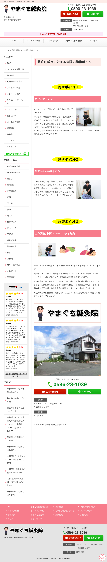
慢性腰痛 (11, 185)
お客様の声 (53, 41)
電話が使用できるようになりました (15, 409)
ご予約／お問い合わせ (73, 42)
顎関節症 (11, 277)
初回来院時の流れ (14, 82)
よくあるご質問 (13, 122)
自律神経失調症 (13, 173)
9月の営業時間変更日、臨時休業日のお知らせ (15, 482)
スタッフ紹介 (12, 110)
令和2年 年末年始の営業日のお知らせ (16, 471)
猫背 (9, 253)
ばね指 (10, 259)
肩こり (10, 216)
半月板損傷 (11, 240)
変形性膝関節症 (13, 166)
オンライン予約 (13, 94)
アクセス (93, 41)
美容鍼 (10, 234)
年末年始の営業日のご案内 (15, 439)
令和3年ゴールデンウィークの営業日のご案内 (16, 459)
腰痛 (9, 210)
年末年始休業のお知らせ (15, 400)
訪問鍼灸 (11, 128)
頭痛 (9, 197)
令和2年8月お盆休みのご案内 (15, 493)
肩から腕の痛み (13, 265)
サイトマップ (12, 147)
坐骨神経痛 (11, 222)
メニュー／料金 (33, 41)
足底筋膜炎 (11, 246)
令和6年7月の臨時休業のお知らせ (15, 390)
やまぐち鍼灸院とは (15, 69)
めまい (10, 179)
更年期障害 (11, 191)
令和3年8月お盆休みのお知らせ (15, 448)
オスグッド (11, 271)
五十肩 (10, 203)
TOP (14, 41)
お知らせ (11, 134)
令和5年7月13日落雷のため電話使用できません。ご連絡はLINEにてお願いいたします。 (16, 424)
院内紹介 (11, 75)
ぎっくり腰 (11, 228)
